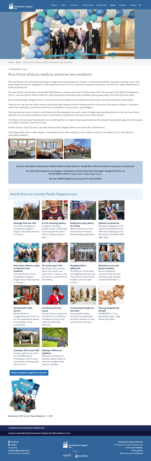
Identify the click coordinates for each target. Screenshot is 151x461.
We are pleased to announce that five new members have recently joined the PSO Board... (109, 275)
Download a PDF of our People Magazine (26, 416)
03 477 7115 (12, 448)
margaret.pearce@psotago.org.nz (85, 173)
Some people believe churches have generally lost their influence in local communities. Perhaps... (82, 317)
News (113, 5)
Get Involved (88, 5)
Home (10, 62)
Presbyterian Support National (130, 442)
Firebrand (138, 453)
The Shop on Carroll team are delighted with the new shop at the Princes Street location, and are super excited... (82, 277)
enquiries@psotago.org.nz (19, 450)
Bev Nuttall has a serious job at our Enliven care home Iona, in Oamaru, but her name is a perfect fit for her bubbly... (54, 274)
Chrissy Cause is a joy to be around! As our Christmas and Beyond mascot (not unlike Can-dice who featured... (54, 319)
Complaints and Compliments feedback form (26, 428)
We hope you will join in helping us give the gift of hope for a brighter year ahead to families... (53, 360)
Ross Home (79, 178)
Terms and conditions (134, 448)
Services (74, 5)
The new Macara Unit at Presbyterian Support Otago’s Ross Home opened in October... (26, 278)
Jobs (64, 5)
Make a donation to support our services (29, 373)
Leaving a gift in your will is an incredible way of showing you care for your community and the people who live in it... (26, 359)
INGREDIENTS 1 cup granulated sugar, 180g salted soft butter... (109, 316)
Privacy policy (137, 450)
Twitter (12, 445)
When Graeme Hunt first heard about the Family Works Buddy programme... (83, 231)
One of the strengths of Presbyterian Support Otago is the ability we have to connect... (26, 230)
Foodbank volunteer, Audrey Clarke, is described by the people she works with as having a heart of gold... (54, 232)
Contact (123, 5)
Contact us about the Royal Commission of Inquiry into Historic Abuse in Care (39, 433)
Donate (133, 5)
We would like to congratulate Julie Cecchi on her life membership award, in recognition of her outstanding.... (26, 319)
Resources (102, 5)
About (55, 5)
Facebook (13, 442)
